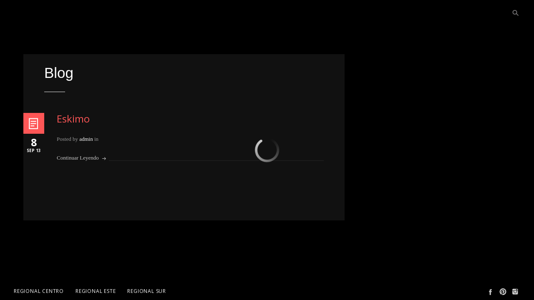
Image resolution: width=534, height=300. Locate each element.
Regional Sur (146, 291)
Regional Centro (39, 291)
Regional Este (96, 291)
